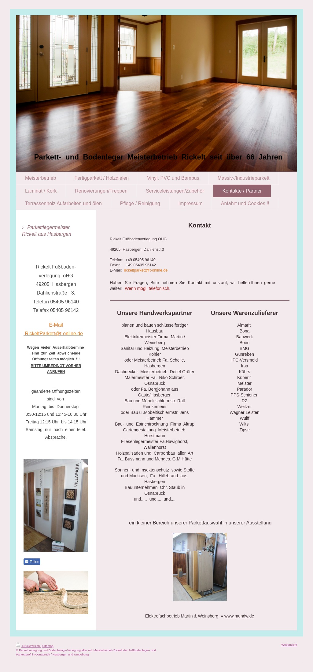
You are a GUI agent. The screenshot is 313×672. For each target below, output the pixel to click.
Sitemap (47, 646)
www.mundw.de (239, 616)
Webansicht (289, 644)
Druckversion (28, 646)
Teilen (32, 562)
